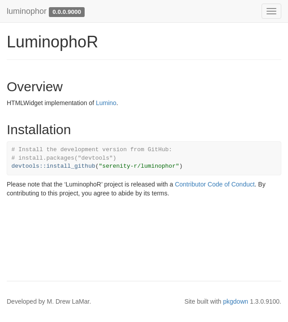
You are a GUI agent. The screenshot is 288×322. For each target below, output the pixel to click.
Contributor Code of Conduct (214, 184)
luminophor (27, 11)
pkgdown (235, 301)
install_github (71, 166)
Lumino (106, 102)
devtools (29, 166)
